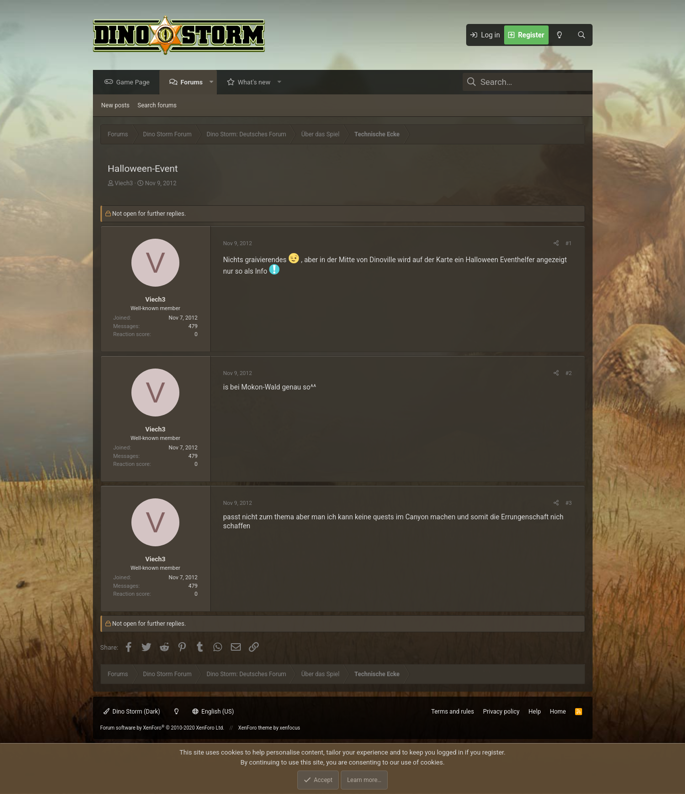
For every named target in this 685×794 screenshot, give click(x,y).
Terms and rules (452, 711)
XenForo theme (255, 728)
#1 (569, 244)
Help (535, 711)
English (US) (213, 711)
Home (558, 711)
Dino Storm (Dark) (131, 711)
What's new (256, 82)
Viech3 (123, 183)
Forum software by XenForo (162, 728)
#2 (569, 374)
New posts (115, 105)
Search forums (156, 105)
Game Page (135, 82)
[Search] (582, 35)
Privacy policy (501, 711)
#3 (569, 503)
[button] (213, 82)
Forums (194, 82)
